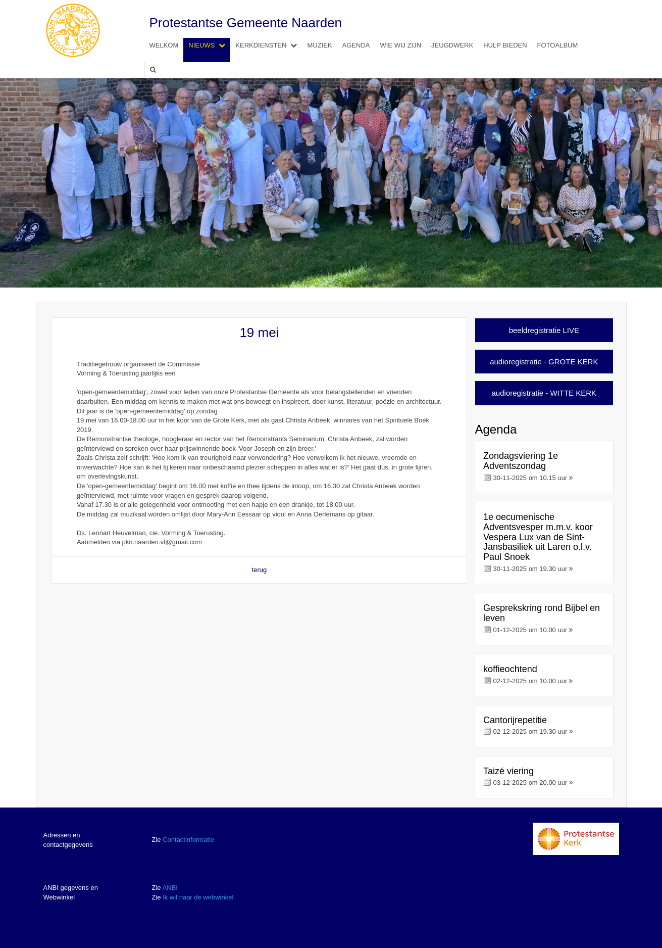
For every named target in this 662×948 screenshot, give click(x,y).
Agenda (356, 45)
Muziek (319, 45)
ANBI (169, 887)
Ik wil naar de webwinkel (198, 897)
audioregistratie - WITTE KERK (544, 393)
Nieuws (209, 45)
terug (259, 570)
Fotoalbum (557, 45)
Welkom (164, 45)
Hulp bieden (505, 45)
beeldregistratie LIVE (544, 330)
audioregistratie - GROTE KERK (544, 361)
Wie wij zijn (400, 45)
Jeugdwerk (452, 45)
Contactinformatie (188, 839)
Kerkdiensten (268, 45)
